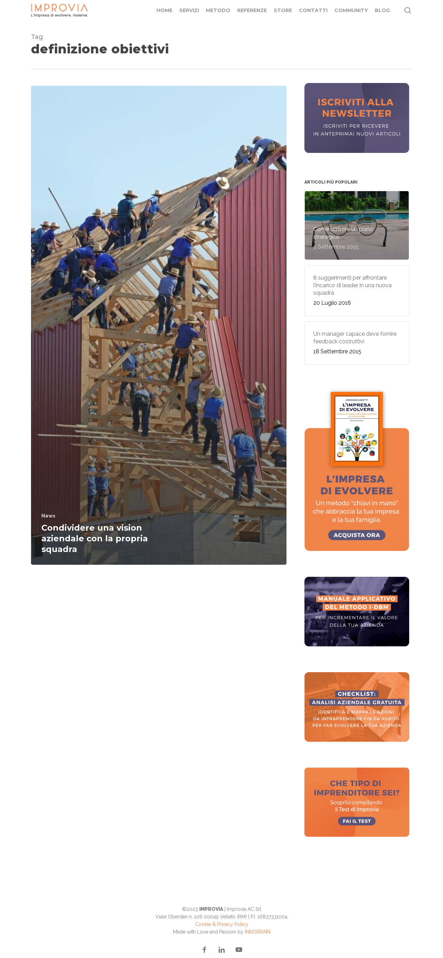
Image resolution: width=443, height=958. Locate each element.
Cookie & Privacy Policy (221, 924)
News (48, 516)
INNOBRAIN (257, 932)
